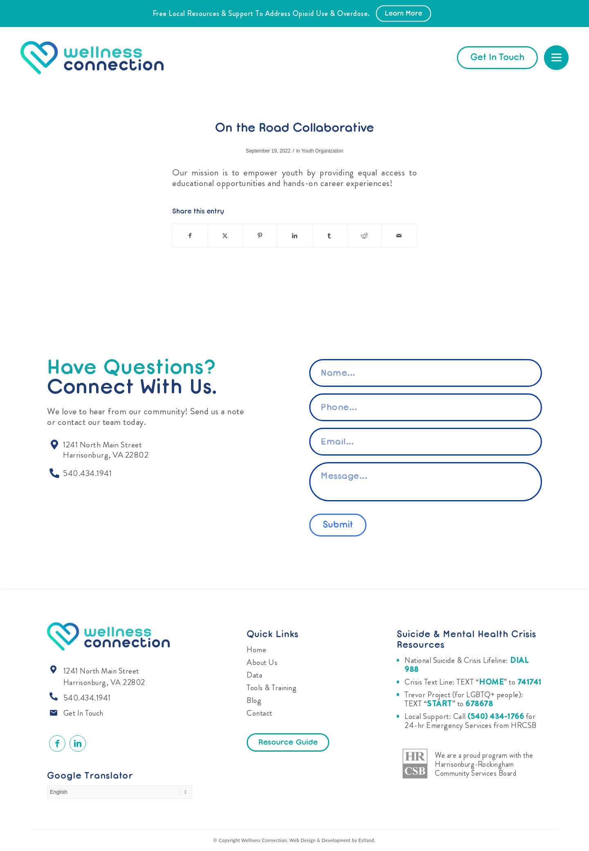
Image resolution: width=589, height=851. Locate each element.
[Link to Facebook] (57, 743)
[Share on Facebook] (190, 235)
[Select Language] (119, 792)
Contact (259, 713)
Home (256, 649)
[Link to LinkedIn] (78, 743)
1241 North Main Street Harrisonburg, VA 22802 (104, 676)
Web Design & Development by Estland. (333, 840)
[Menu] (556, 57)
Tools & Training (272, 687)
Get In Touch (83, 713)
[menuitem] (556, 57)
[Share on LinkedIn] (294, 235)
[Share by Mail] (399, 235)
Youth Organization (322, 151)
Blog (254, 700)
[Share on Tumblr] (329, 235)
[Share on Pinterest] (260, 235)
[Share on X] (225, 235)
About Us (262, 662)
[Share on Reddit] (364, 235)
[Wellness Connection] (100, 57)
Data (254, 674)
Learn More (403, 14)
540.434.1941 (87, 697)
